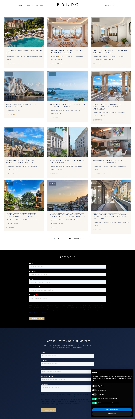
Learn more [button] (112, 413)
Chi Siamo (40, 5)
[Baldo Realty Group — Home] (67, 5)
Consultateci (108, 5)
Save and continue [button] (112, 409)
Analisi (30, 5)
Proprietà (20, 5)
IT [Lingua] (117, 5)
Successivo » (75, 238)
